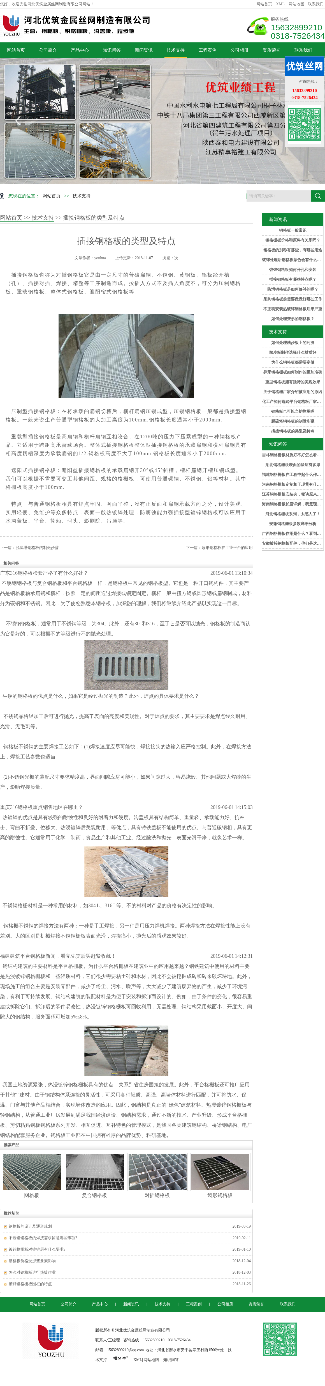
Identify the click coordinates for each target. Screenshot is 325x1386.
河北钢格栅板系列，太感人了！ (292, 514)
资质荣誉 (271, 50)
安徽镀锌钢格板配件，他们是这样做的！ (292, 543)
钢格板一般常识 (293, 230)
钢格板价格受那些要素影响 (32, 1261)
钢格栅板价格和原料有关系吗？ (292, 240)
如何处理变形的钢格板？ (292, 319)
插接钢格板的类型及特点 (292, 431)
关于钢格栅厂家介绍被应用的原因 (292, 392)
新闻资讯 (144, 50)
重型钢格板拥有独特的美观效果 (292, 382)
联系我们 (316, 4)
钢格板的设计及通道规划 (30, 1226)
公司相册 (240, 50)
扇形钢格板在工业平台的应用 (227, 548)
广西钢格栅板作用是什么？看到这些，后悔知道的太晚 (292, 534)
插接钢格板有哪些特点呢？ (292, 279)
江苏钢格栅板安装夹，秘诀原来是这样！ (292, 494)
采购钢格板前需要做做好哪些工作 (292, 299)
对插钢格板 (157, 1195)
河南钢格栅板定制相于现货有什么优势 (292, 484)
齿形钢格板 (220, 1195)
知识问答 (112, 50)
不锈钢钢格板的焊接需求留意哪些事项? (43, 1238)
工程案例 (208, 50)
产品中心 (80, 50)
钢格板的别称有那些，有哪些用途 (292, 250)
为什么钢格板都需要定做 (292, 362)
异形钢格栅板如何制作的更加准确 (292, 372)
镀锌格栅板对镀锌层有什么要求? (37, 1249)
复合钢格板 (94, 1195)
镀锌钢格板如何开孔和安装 (292, 270)
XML (280, 4)
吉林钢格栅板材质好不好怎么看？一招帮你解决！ (292, 455)
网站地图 (296, 4)
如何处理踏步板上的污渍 (292, 343)
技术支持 (176, 50)
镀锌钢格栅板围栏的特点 (30, 1284)
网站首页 (264, 4)
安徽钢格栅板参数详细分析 (292, 524)
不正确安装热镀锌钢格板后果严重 (292, 309)
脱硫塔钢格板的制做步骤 (292, 421)
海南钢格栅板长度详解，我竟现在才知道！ (292, 504)
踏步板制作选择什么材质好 (292, 352)
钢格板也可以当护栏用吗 (292, 411)
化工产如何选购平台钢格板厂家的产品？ (292, 402)
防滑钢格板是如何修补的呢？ (292, 289)
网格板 (31, 1195)
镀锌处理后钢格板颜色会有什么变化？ (292, 260)
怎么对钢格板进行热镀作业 (32, 1272)
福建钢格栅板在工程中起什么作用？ (292, 475)
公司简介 (48, 50)
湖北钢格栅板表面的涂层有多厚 (292, 465)
